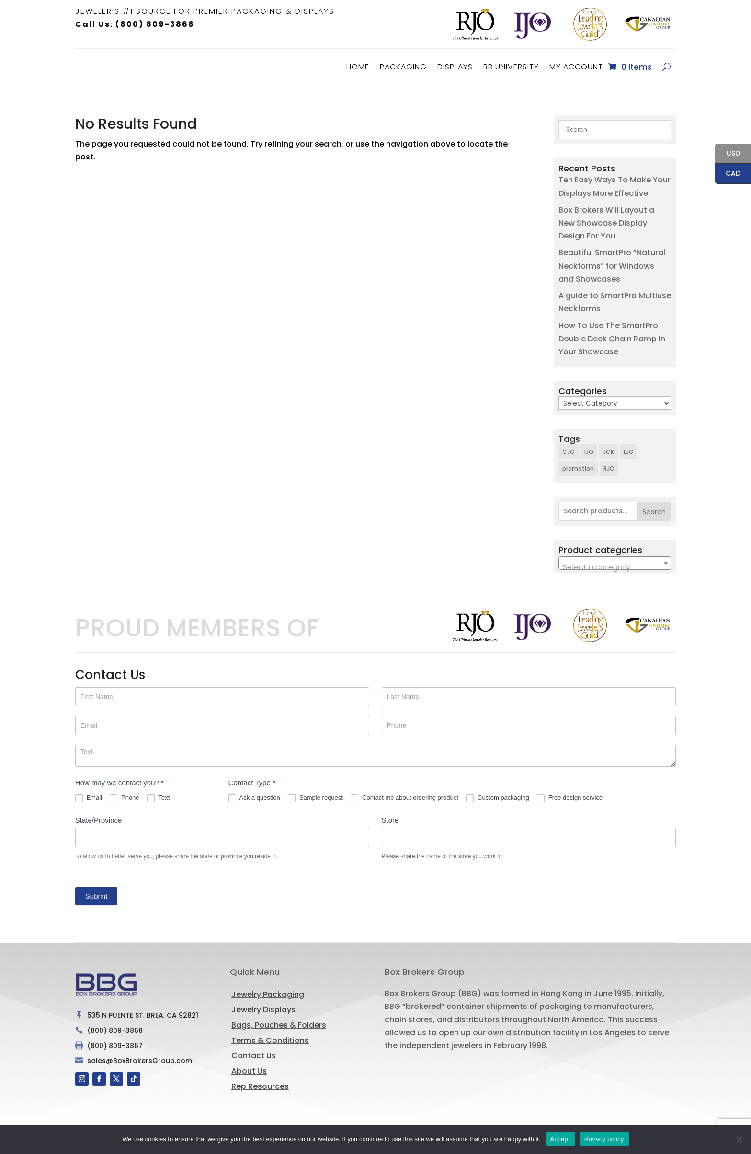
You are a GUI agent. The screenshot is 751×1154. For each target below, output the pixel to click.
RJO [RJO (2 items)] (608, 466)
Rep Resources (260, 1083)
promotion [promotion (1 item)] (578, 466)
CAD (727, 174)
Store (390, 818)
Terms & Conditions (270, 1037)
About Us (249, 1068)
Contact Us (253, 1053)
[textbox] (615, 565)
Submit (96, 894)
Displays (455, 66)
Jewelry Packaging (267, 991)
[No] (739, 1139)
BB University (511, 66)
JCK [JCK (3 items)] (608, 449)
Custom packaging (497, 796)
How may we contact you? (119, 780)
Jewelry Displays (263, 1007)
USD (727, 154)
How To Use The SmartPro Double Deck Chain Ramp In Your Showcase (611, 335)
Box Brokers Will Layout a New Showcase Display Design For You (606, 220)
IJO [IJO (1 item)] (588, 449)
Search (654, 509)
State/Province (98, 818)
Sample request (315, 796)
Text (158, 796)
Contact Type (251, 780)
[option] (475, 24)
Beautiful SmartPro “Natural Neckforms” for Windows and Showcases (611, 263)
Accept (560, 1139)
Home (357, 66)
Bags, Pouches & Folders (278, 1022)
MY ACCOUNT (576, 66)
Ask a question (254, 796)
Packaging (403, 66)
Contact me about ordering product (404, 796)
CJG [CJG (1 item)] (568, 449)
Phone (124, 796)
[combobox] (614, 560)
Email (88, 796)
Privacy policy (604, 1139)
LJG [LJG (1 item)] (629, 449)
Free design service (570, 796)
